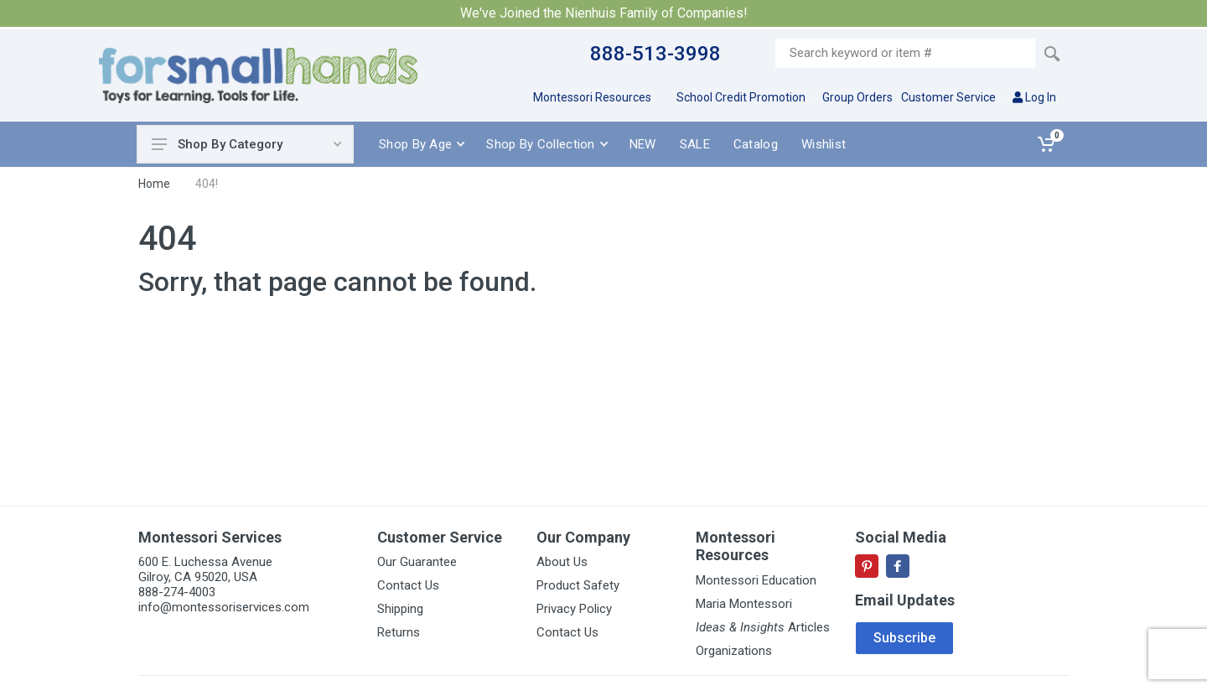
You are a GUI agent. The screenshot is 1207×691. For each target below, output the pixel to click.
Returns (398, 632)
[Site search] (905, 53)
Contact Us (408, 585)
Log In (1034, 97)
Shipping (400, 608)
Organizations (734, 650)
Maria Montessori (744, 603)
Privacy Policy (574, 608)
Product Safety (577, 585)
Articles (763, 627)
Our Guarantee (417, 561)
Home (154, 183)
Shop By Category (246, 144)
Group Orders (857, 97)
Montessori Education (756, 580)
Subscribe (904, 638)
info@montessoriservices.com (223, 607)
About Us (562, 561)
